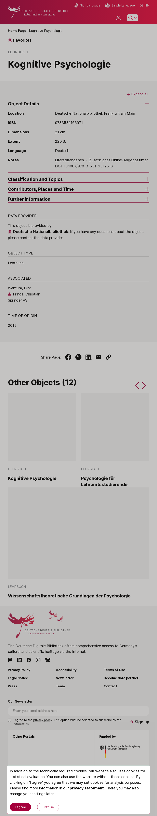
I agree (20, 807)
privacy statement (87, 788)
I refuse (48, 807)
